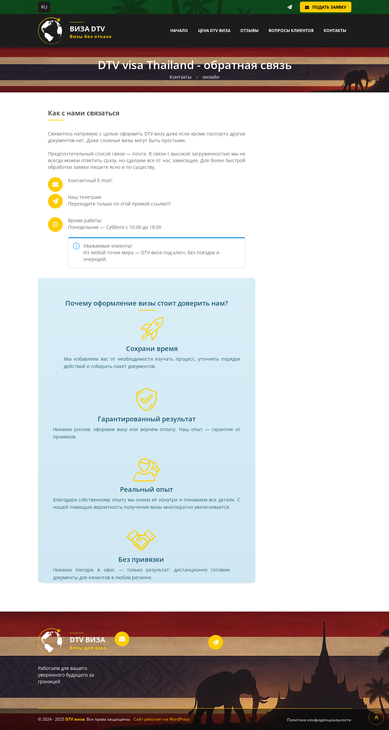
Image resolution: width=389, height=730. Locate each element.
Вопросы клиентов (291, 30)
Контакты (335, 30)
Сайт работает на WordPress (162, 719)
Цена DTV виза (214, 30)
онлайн (210, 77)
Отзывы (249, 30)
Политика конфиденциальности (319, 720)
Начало (179, 30)
